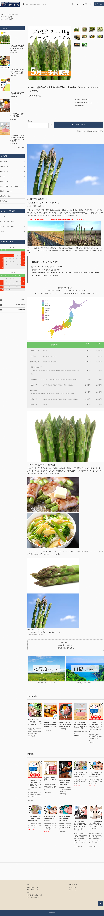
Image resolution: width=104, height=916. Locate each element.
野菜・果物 (9, 16)
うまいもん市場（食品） (12, 14)
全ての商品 (9, 19)
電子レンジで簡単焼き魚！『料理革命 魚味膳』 (17, 93)
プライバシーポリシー (33, 897)
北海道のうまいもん (11, 18)
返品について (81, 131)
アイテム (98, 4)
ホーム (2, 14)
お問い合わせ (72, 890)
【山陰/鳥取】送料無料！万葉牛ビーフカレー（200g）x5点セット (65, 782)
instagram (75, 4)
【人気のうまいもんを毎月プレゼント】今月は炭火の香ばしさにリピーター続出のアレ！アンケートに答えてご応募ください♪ (95, 727)
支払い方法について (32, 887)
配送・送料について (32, 890)
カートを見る (72, 887)
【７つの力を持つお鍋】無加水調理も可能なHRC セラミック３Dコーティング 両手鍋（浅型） (17, 138)
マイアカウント (73, 884)
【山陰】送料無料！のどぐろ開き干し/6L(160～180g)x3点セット (80, 774)
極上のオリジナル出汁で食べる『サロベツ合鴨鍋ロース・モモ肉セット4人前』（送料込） (35, 722)
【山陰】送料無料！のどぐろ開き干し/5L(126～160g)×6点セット (95, 774)
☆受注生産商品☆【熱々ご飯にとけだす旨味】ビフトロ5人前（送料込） (65, 724)
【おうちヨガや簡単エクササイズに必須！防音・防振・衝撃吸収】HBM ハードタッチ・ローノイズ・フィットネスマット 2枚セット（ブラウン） (80, 826)
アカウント (88, 4)
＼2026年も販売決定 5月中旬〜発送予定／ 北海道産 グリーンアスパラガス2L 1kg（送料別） (17, 48)
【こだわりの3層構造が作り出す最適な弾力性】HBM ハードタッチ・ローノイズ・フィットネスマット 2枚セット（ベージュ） (95, 826)
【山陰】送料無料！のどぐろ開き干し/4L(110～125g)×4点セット (50, 818)
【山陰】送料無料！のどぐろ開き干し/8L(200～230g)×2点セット (34, 818)
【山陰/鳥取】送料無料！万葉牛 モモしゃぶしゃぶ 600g (50, 779)
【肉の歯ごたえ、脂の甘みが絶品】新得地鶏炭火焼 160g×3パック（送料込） (50, 725)
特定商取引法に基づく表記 (95, 131)
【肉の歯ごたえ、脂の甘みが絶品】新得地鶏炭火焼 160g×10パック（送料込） (17, 71)
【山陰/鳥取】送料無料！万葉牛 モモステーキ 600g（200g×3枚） (65, 818)
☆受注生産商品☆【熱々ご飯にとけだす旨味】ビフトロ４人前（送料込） (17, 115)
